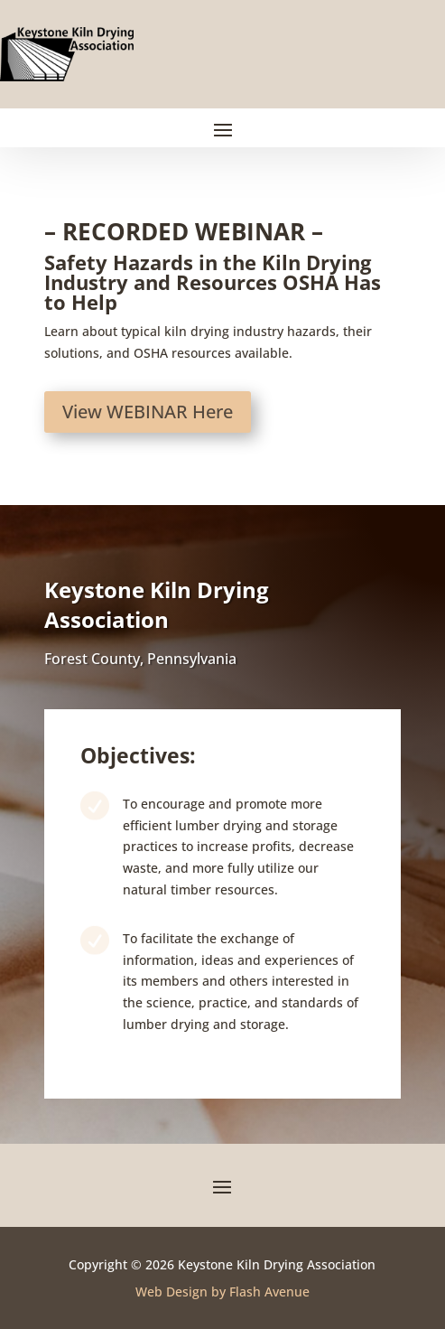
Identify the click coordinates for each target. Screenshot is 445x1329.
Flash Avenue (269, 1291)
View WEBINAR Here (147, 411)
